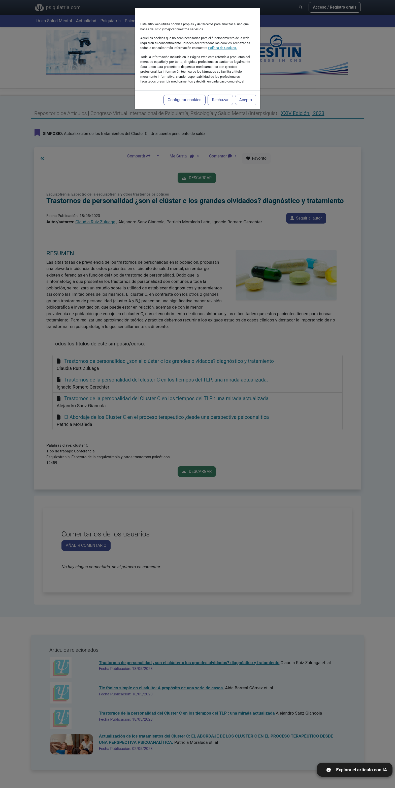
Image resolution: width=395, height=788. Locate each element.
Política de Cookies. (222, 37)
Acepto (245, 89)
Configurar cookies (185, 89)
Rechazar (220, 89)
